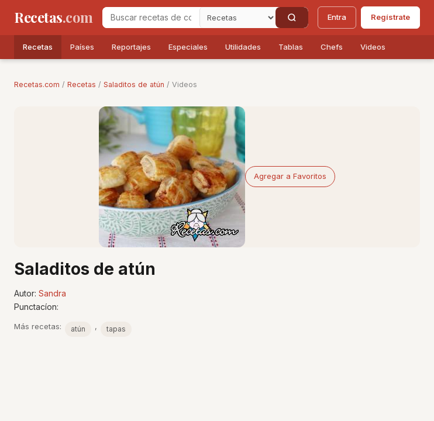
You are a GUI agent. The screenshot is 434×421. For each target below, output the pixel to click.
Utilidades (243, 46)
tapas (116, 329)
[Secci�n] (237, 17)
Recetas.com (37, 84)
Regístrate (390, 17)
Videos (372, 46)
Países (82, 46)
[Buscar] (291, 17)
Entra (337, 17)
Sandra (52, 293)
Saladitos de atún (134, 84)
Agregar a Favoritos (290, 176)
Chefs (332, 46)
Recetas (38, 46)
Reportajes (131, 46)
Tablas (290, 46)
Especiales (188, 46)
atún (78, 329)
